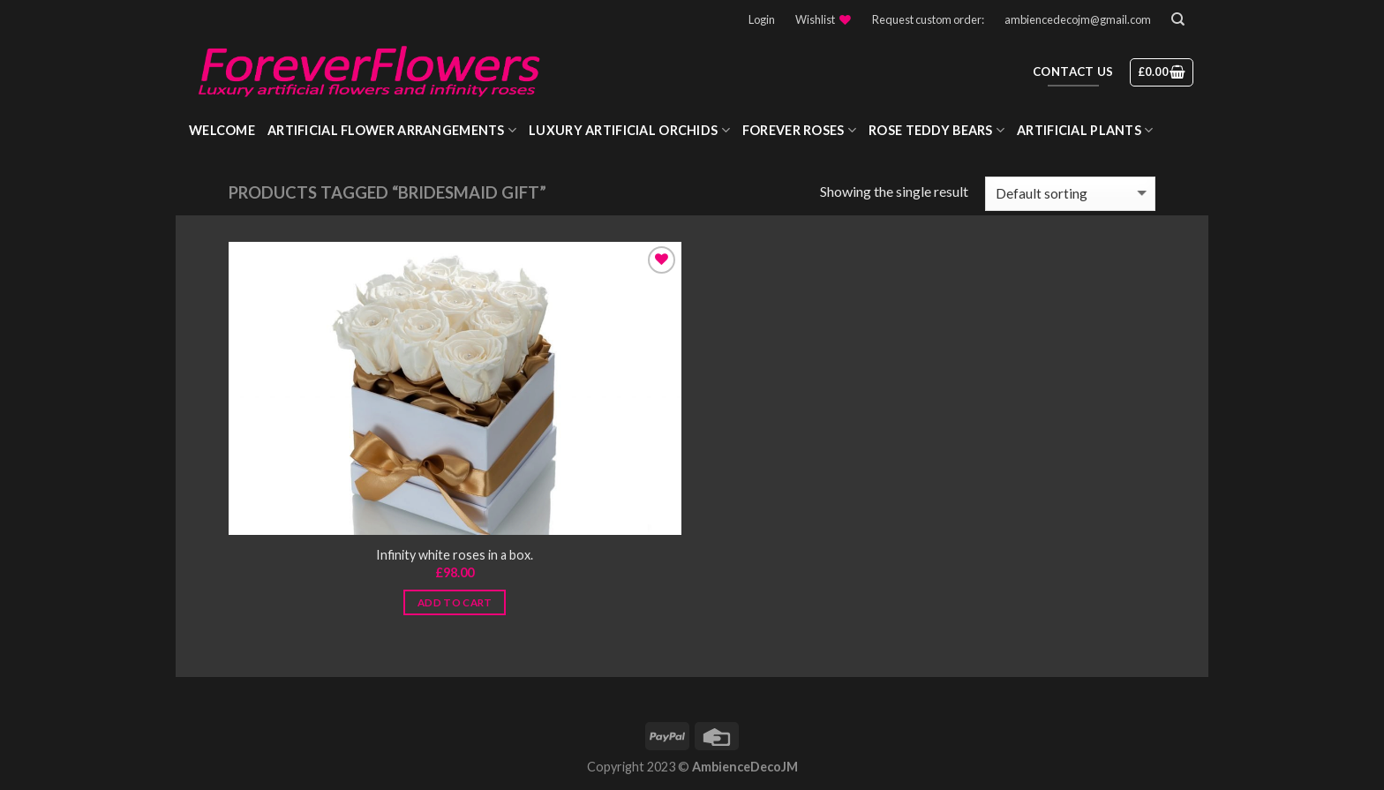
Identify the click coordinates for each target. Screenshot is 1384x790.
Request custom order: (928, 19)
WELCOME (222, 130)
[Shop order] (1070, 194)
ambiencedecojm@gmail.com (1077, 19)
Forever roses (799, 130)
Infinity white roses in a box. (454, 554)
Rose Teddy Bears (936, 130)
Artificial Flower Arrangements (391, 130)
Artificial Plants (1085, 130)
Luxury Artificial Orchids (629, 130)
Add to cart (455, 602)
